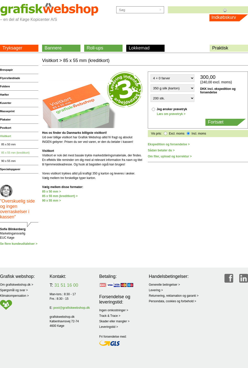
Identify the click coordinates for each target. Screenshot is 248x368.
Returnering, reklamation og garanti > (173, 295)
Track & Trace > (109, 316)
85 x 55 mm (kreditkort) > (60, 196)
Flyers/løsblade (10, 78)
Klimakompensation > (14, 295)
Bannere (53, 47)
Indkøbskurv (228, 17)
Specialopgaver (10, 169)
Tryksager (12, 47)
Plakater (5, 119)
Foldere (5, 86)
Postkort (5, 127)
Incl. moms (199, 133)
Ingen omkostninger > (113, 310)
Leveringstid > (108, 327)
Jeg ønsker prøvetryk (172, 109)
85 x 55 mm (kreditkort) (15, 152)
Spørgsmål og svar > (14, 290)
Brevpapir (6, 69)
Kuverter (5, 102)
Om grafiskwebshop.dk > (16, 284)
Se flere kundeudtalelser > (18, 244)
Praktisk (220, 47)
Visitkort (5, 136)
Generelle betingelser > (164, 284)
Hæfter (4, 94)
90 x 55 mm (8, 160)
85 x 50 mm (8, 144)
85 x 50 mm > (51, 191)
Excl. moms (176, 133)
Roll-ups (95, 47)
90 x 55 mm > (51, 200)
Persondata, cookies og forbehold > (172, 301)
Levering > (156, 290)
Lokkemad (139, 47)
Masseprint (7, 111)
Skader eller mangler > (114, 321)
